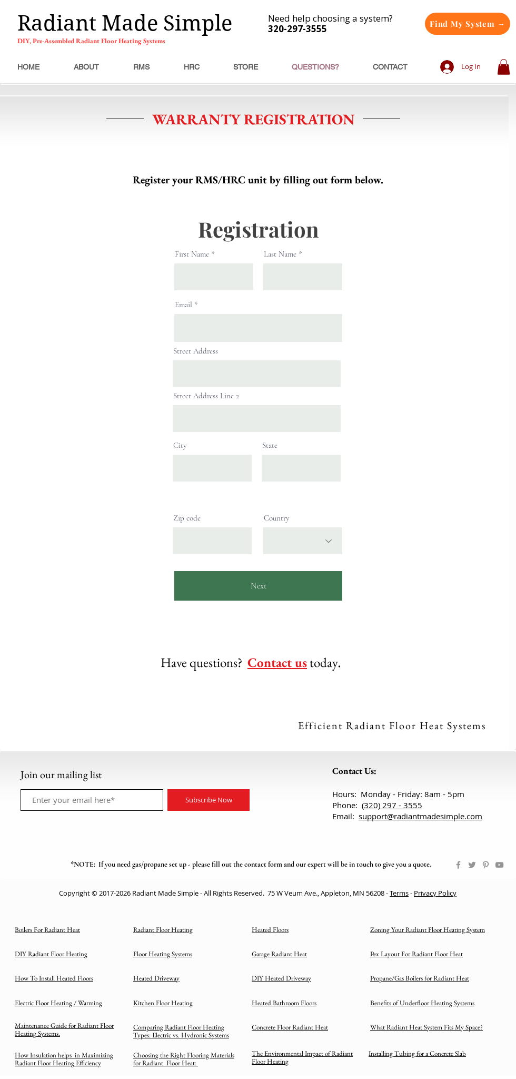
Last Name (280, 254)
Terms (399, 893)
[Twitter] (472, 865)
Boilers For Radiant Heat (47, 929)
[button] (503, 67)
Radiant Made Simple (124, 23)
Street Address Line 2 (206, 396)
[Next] (258, 586)
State (269, 445)
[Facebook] (458, 865)
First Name (192, 254)
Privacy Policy (435, 893)
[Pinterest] (486, 865)
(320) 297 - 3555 (392, 805)
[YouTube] (499, 865)
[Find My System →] (467, 24)
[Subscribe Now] (208, 800)
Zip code (187, 518)
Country (277, 518)
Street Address (195, 351)
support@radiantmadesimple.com (420, 816)
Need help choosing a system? (330, 23)
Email (183, 305)
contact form (263, 864)
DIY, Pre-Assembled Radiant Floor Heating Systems (91, 40)
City (180, 445)
